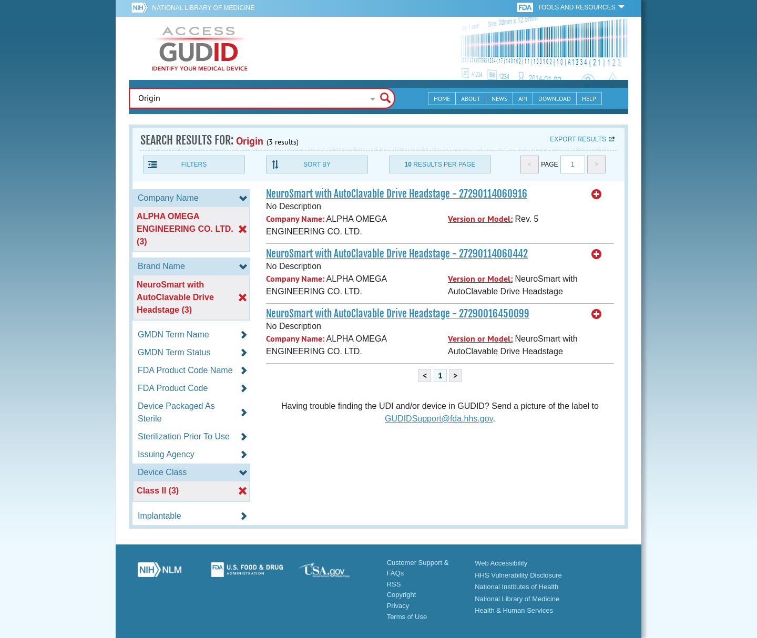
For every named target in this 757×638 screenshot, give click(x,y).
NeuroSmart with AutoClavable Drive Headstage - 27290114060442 (397, 254)
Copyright (401, 595)
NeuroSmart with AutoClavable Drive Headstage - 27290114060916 (396, 194)
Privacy (398, 606)
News (499, 98)
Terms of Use (407, 617)
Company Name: (295, 218)
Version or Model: (480, 218)
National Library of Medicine (203, 8)
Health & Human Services (514, 610)
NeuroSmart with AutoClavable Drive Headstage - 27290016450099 (397, 313)
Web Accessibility (501, 563)
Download (554, 98)
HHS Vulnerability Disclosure (518, 575)
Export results (578, 139)
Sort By (317, 164)
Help (589, 98)
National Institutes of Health (516, 587)
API (522, 98)
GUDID (199, 48)
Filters (194, 164)
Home (442, 98)
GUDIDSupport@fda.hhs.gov (439, 418)
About (470, 98)
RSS (394, 584)
